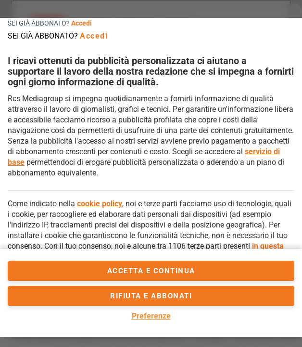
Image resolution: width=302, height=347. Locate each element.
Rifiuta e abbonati (151, 296)
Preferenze (151, 315)
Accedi (81, 23)
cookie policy (99, 203)
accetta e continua (151, 271)
